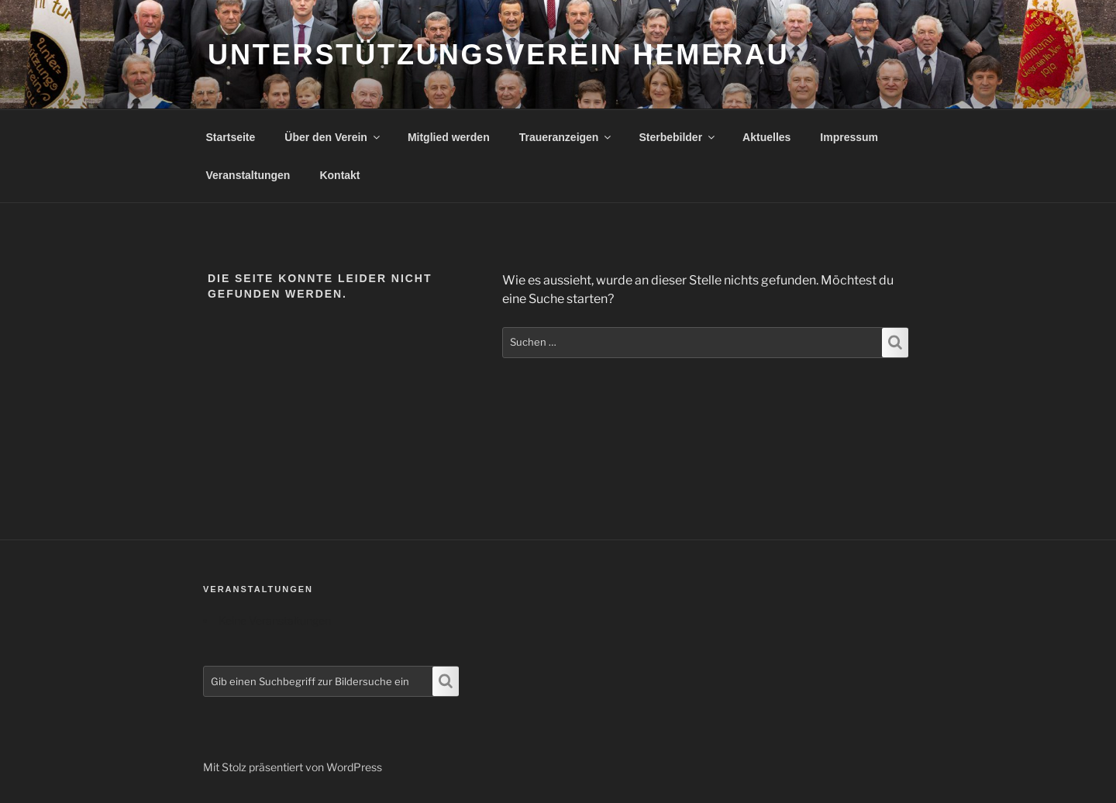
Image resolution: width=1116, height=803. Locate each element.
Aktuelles (766, 137)
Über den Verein (333, 137)
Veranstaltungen (248, 175)
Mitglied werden (449, 137)
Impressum (849, 137)
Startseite (231, 137)
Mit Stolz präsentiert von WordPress (292, 767)
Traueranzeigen (566, 137)
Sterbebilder (678, 137)
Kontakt (339, 175)
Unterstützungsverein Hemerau (499, 55)
